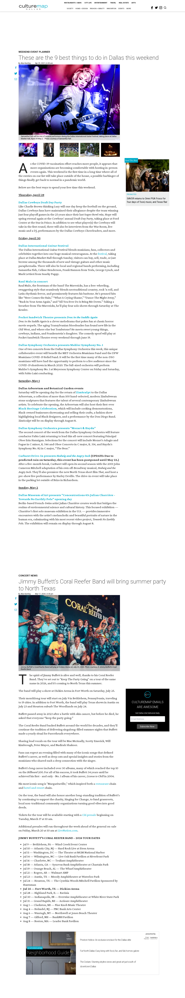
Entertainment (100, 3)
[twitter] (156, 7)
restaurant (102, 783)
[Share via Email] (15, 79)
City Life (87, 3)
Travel (113, 3)
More (128, 9)
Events (121, 9)
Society (70, 9)
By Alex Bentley (24, 63)
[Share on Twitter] (15, 74)
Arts (134, 3)
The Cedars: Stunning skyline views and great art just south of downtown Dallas (108, 964)
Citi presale (89, 815)
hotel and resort (34, 787)
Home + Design (81, 9)
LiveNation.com (67, 830)
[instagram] (160, 7)
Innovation (111, 9)
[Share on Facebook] (15, 68)
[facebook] (152, 7)
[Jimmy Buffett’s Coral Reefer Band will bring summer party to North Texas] (69, 633)
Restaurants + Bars (73, 3)
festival (102, 253)
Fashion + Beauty (97, 9)
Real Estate (124, 3)
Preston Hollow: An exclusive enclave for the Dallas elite (105, 940)
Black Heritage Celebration (37, 408)
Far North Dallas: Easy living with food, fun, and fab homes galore (109, 951)
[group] (28, 150)
